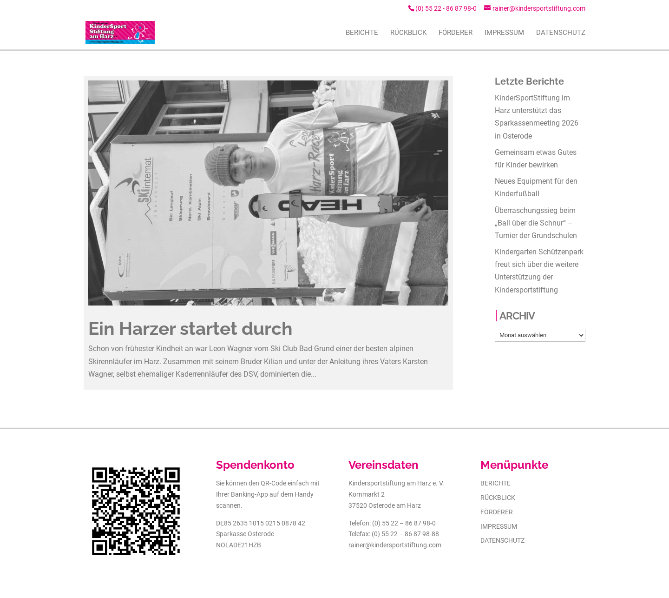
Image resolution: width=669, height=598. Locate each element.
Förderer (496, 512)
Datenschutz (502, 540)
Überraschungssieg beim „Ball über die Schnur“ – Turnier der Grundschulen (536, 223)
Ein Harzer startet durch (190, 328)
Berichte (495, 483)
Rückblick (497, 497)
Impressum (498, 526)
